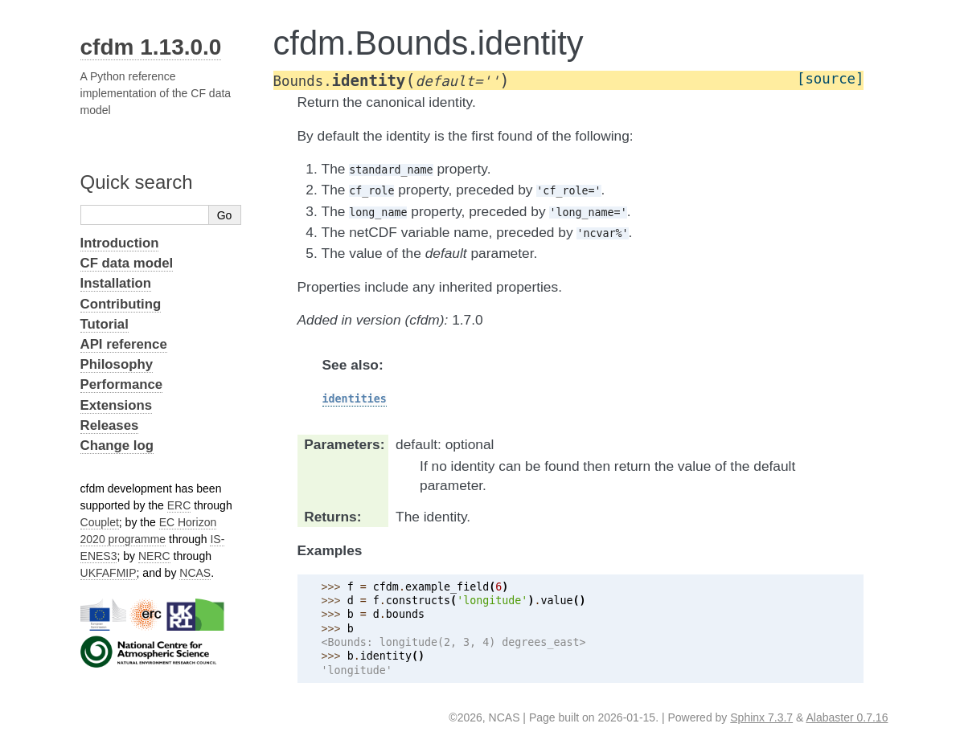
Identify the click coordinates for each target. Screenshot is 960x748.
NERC (154, 556)
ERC (179, 505)
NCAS (195, 572)
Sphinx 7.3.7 (761, 717)
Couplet (99, 522)
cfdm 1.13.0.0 (151, 47)
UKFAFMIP (108, 572)
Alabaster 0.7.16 (847, 717)
